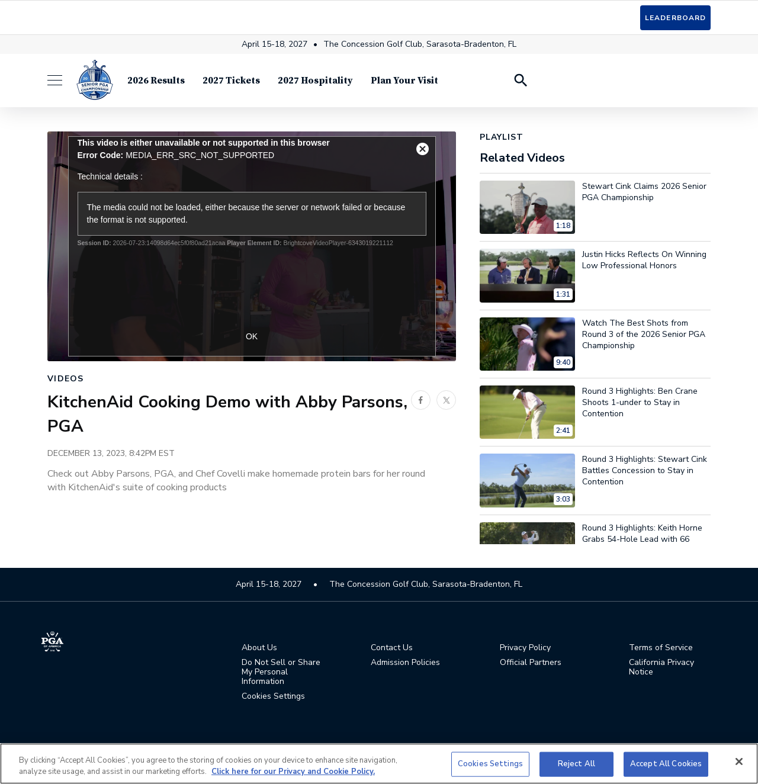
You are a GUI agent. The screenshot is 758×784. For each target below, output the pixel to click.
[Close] (739, 761)
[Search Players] (520, 82)
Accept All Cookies (666, 764)
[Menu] (60, 83)
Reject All (576, 764)
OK (252, 336)
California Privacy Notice (661, 667)
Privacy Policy (525, 648)
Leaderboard (675, 18)
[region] (379, 763)
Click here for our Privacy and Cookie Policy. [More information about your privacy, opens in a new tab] (293, 771)
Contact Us (392, 648)
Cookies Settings (273, 696)
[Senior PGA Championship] (94, 82)
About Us (259, 648)
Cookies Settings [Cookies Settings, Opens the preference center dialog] (490, 764)
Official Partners (530, 662)
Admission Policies (405, 662)
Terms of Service (661, 648)
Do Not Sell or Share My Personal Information (281, 672)
